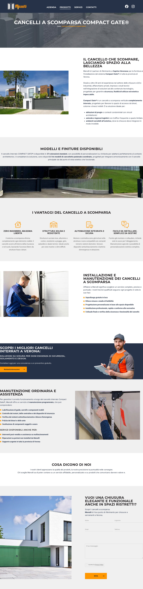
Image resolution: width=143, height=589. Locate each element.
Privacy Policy (99, 564)
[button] (2, 182)
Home (59, 26)
